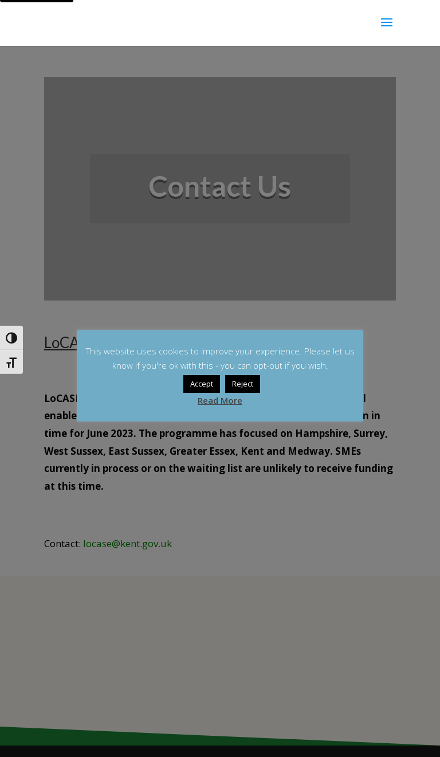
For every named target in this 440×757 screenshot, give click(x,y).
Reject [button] (242, 383)
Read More (220, 400)
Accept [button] (201, 383)
